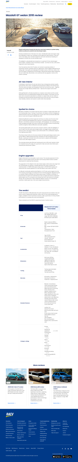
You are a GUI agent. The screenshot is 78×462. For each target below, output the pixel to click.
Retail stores (52, 1)
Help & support (64, 1)
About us (65, 421)
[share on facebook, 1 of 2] (8, 55)
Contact (70, 1)
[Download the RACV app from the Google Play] (67, 456)
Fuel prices (58, 1)
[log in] (70, 4)
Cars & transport (21, 421)
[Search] (66, 4)
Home (30, 421)
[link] (10, 415)
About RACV (45, 1)
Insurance (8, 421)
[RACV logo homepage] (7, 2)
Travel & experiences (44, 421)
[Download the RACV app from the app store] (57, 456)
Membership (54, 421)
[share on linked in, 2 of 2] (11, 55)
